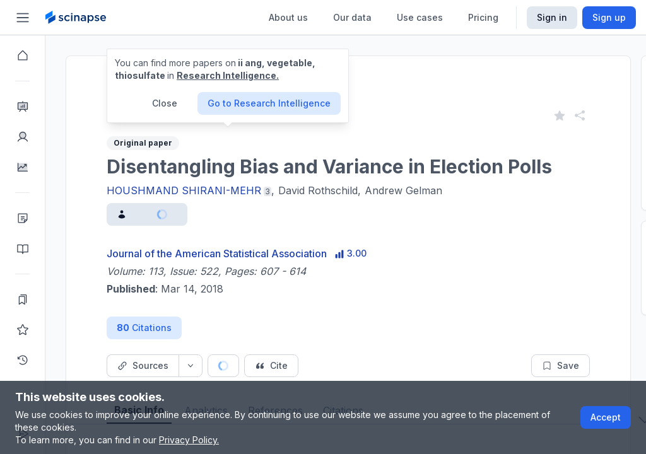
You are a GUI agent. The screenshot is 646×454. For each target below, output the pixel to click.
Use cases (420, 17)
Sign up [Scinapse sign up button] (609, 17)
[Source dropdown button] (191, 365)
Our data (352, 17)
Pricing (483, 17)
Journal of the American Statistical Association (217, 253)
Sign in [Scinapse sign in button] (552, 17)
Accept (605, 417)
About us (288, 17)
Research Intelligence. (228, 75)
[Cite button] (271, 365)
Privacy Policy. (189, 439)
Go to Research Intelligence (269, 103)
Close (164, 103)
